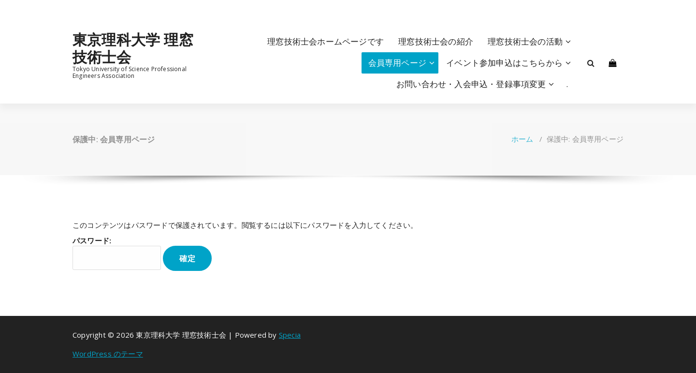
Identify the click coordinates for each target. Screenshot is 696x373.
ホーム (522, 139)
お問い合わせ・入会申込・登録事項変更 (471, 84)
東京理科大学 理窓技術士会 (132, 48)
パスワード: (116, 253)
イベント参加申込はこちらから (504, 62)
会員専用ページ (397, 62)
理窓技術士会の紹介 (435, 41)
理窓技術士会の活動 (525, 41)
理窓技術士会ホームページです (325, 41)
